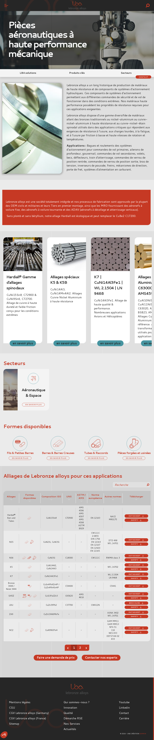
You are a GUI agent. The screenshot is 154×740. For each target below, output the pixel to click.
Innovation (70, 707)
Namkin (143, 733)
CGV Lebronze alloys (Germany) (29, 713)
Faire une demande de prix (53, 657)
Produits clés (77, 73)
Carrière (124, 718)
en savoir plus (23, 343)
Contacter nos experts (103, 657)
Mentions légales (19, 702)
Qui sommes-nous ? (77, 702)
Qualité (68, 713)
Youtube (124, 702)
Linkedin (124, 707)
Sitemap (14, 723)
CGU (12, 707)
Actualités (70, 729)
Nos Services (72, 723)
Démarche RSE (73, 718)
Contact (142, 77)
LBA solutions (28, 73)
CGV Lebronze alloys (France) (27, 718)
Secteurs (126, 73)
